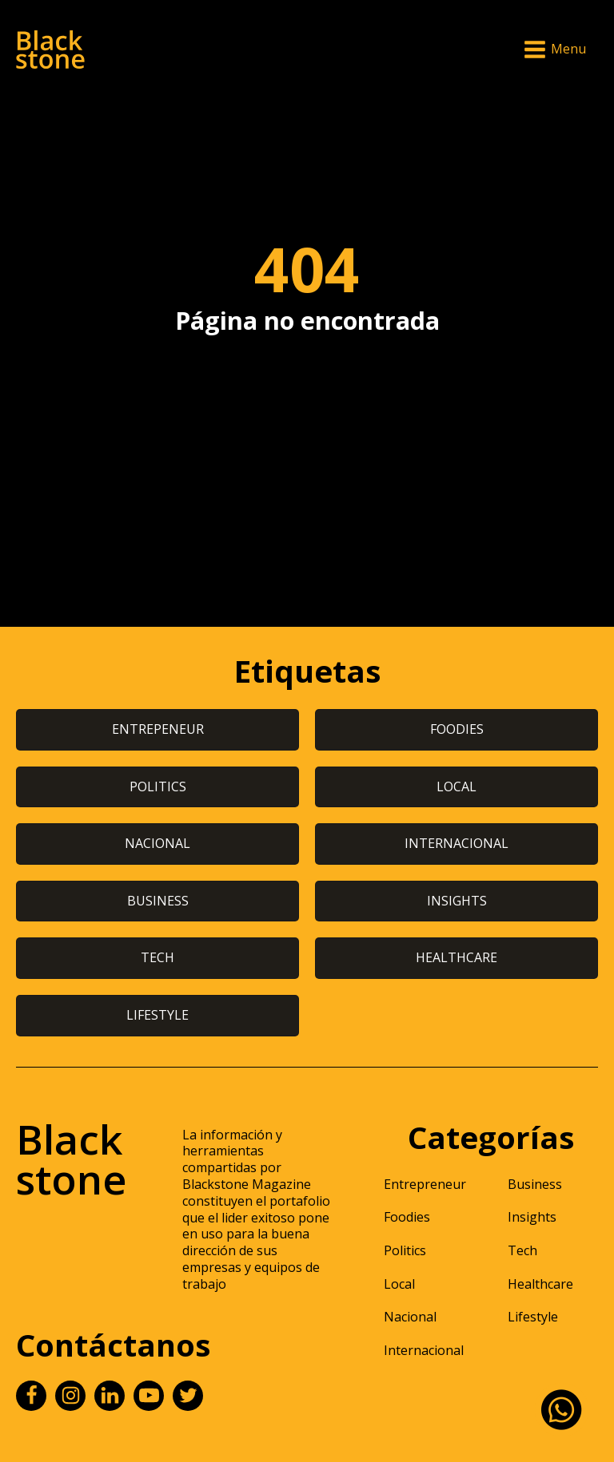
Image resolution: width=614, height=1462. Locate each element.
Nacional (410, 1316)
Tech (522, 1250)
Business (535, 1184)
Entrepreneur (425, 1184)
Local (399, 1284)
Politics (405, 1250)
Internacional (424, 1350)
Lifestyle (533, 1316)
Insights (532, 1217)
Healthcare (540, 1284)
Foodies (407, 1217)
